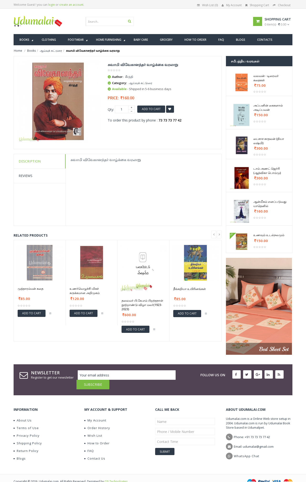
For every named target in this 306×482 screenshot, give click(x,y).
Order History (97, 418)
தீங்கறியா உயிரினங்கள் (189, 289)
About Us (23, 411)
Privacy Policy (27, 426)
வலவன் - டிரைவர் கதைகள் (266, 78)
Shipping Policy (28, 433)
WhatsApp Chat (246, 446)
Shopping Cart (257, 5)
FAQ (89, 441)
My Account (232, 5)
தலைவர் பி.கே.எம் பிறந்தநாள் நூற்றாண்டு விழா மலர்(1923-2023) (142, 304)
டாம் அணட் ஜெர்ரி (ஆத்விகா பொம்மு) (267, 170)
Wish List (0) (207, 5)
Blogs (20, 449)
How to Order (97, 433)
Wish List (93, 426)
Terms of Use (26, 418)
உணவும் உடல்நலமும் (268, 235)
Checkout (282, 5)
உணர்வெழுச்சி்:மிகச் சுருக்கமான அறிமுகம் (85, 290)
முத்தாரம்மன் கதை (30, 288)
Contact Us (94, 449)
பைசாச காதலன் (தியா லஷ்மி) (268, 141)
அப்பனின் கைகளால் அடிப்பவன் (268, 107)
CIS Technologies (116, 472)
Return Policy (26, 441)
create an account (71, 5)
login (51, 5)
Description (30, 161)
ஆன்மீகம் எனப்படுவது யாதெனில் (269, 203)
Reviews (25, 175)
